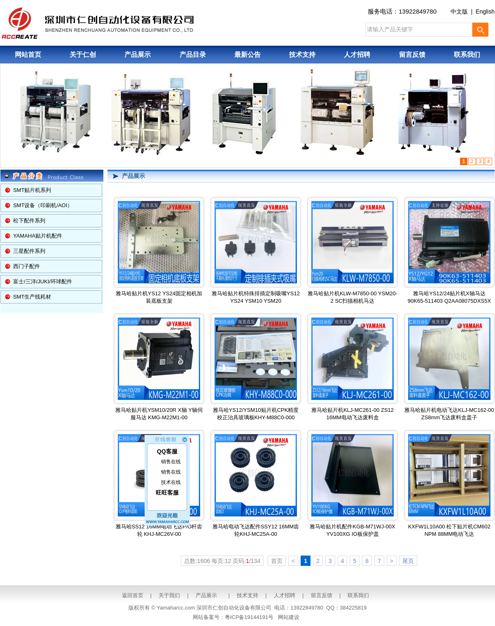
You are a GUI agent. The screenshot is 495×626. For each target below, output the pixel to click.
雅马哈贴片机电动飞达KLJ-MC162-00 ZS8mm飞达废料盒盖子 (449, 369)
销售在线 (171, 459)
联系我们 (467, 54)
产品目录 (193, 54)
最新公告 (247, 54)
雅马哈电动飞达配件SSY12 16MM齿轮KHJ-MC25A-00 (255, 485)
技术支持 (302, 54)
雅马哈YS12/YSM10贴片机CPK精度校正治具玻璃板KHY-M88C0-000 (256, 369)
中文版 (459, 11)
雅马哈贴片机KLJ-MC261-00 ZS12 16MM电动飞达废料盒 (352, 369)
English (485, 11)
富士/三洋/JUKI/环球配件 (42, 281)
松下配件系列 (29, 220)
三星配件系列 (29, 251)
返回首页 (132, 595)
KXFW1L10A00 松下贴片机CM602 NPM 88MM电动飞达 (449, 485)
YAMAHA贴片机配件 (37, 236)
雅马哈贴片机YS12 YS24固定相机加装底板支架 (159, 252)
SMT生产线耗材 (32, 297)
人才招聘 (357, 54)
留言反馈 (412, 54)
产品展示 (137, 54)
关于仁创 (83, 54)
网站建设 (288, 617)
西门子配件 (26, 266)
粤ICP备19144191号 (249, 617)
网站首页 (28, 54)
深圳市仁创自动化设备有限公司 (233, 608)
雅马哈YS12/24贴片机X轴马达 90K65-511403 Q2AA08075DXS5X (449, 252)
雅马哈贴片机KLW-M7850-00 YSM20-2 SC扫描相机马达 (352, 252)
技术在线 (171, 479)
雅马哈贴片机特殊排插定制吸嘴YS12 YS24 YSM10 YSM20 (256, 252)
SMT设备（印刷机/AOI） (42, 205)
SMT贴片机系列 (32, 190)
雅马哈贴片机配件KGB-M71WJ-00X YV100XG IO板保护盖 (352, 485)
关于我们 (169, 595)
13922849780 (418, 11)
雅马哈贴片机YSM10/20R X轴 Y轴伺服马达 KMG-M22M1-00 (159, 369)
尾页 (408, 561)
